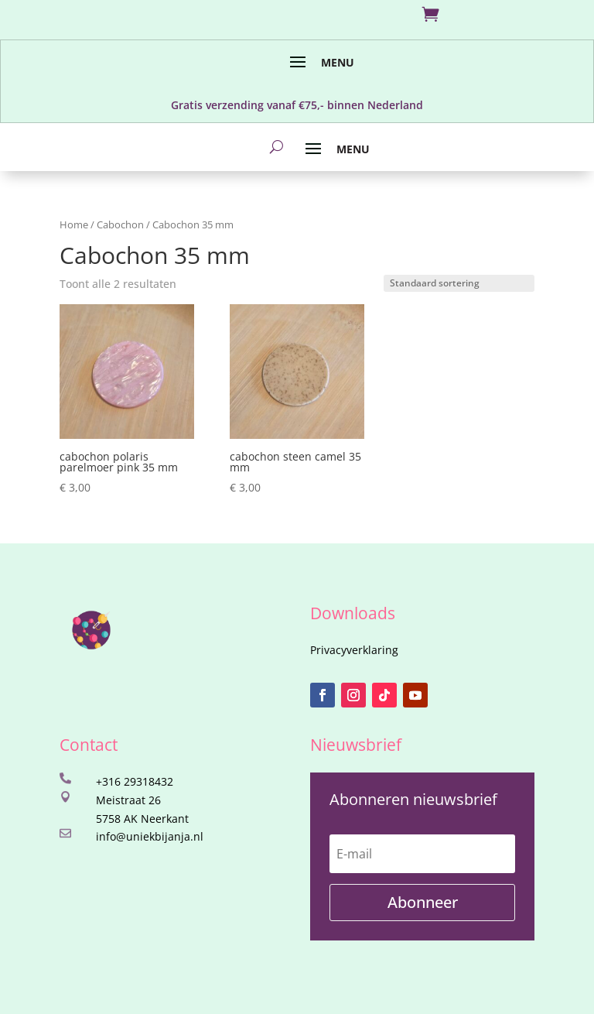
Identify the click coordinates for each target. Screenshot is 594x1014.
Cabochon (120, 224)
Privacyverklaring (354, 649)
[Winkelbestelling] (459, 283)
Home (74, 224)
